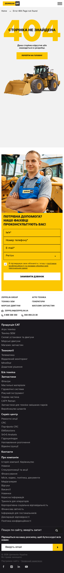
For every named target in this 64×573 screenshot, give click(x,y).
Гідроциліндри (9, 439)
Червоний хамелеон (31, 561)
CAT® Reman (8, 401)
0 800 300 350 (10, 315)
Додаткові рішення (11, 367)
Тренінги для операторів (15, 501)
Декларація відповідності (15, 517)
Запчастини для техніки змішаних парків (24, 405)
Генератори (38, 302)
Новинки (6, 494)
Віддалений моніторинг (14, 359)
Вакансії (6, 490)
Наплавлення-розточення (15, 443)
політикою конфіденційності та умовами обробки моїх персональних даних (32, 266)
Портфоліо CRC (9, 427)
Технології (7, 351)
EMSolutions (8, 431)
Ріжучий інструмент (12, 393)
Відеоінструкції (9, 446)
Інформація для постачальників (18, 513)
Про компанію (10, 458)
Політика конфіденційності (16, 521)
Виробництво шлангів (13, 409)
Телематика (7, 355)
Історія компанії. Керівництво (17, 462)
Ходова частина (10, 397)
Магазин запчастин (43, 306)
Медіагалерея (9, 482)
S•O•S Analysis (9, 435)
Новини (5, 466)
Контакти (7, 452)
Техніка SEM (8, 302)
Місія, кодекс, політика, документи (20, 478)
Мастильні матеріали (13, 385)
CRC (3, 423)
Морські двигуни (10, 306)
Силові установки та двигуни (17, 337)
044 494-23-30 (31, 315)
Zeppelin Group (9, 298)
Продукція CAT (10, 325)
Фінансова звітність (12, 509)
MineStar (6, 363)
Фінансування (9, 474)
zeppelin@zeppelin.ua (16, 311)
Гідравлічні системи (12, 389)
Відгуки (5, 486)
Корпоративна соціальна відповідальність (24, 505)
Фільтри (5, 381)
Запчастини (8, 377)
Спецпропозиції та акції (14, 470)
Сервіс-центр (9, 414)
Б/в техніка (8, 372)
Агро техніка (39, 298)
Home (4, 11)
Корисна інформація (12, 497)
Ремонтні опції (9, 419)
